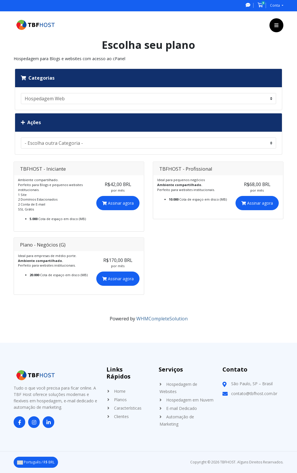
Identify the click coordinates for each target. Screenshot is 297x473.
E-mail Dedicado (181, 408)
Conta (275, 5)
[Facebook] (19, 422)
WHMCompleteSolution (162, 318)
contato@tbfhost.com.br (254, 393)
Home (120, 391)
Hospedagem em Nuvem (189, 400)
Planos (120, 399)
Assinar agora (118, 203)
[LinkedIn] (48, 422)
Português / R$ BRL (36, 462)
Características (128, 408)
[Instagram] (34, 422)
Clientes (121, 416)
